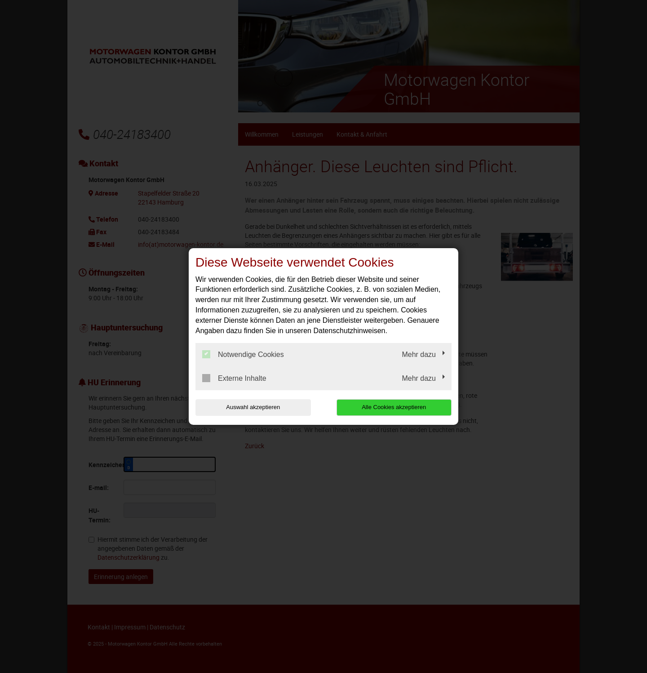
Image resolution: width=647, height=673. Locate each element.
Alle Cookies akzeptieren (394, 407)
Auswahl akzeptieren (253, 407)
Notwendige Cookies (243, 354)
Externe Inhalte (234, 378)
